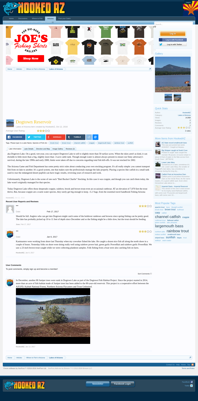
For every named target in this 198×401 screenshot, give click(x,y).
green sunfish (160, 222)
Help (178, 365)
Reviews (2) (70, 149)
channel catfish (79, 143)
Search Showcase (12, 22)
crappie (91, 143)
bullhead (180, 210)
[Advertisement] (79, 94)
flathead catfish (173, 220)
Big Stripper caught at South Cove (174, 150)
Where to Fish (37, 18)
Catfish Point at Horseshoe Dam (174, 174)
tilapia (179, 238)
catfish (164, 213)
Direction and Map (43, 149)
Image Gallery (58, 149)
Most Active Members (30, 22)
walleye (158, 240)
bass (168, 207)
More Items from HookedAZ (170, 138)
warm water (166, 240)
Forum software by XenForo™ (25, 368)
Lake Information (15, 149)
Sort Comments (145, 274)
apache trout (159, 207)
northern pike (160, 232)
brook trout (53, 143)
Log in (188, 2)
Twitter (187, 386)
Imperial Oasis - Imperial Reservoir (175, 186)
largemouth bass (104, 143)
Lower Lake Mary (168, 162)
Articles (50, 19)
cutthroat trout (160, 220)
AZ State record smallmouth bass (174, 143)
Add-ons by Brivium (70, 368)
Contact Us (170, 365)
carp (157, 212)
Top (188, 365)
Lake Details (29, 149)
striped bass (159, 238)
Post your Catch (64, 18)
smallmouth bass (174, 234)
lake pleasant (172, 222)
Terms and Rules (188, 368)
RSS (193, 365)
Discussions (22, 18)
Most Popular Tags (165, 203)
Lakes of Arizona (23, 127)
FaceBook (186, 382)
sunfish (130, 143)
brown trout (66, 143)
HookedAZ (50, 127)
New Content (48, 22)
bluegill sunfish (177, 207)
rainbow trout (118, 143)
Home (11, 18)
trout (185, 238)
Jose (18, 224)
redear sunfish (160, 234)
